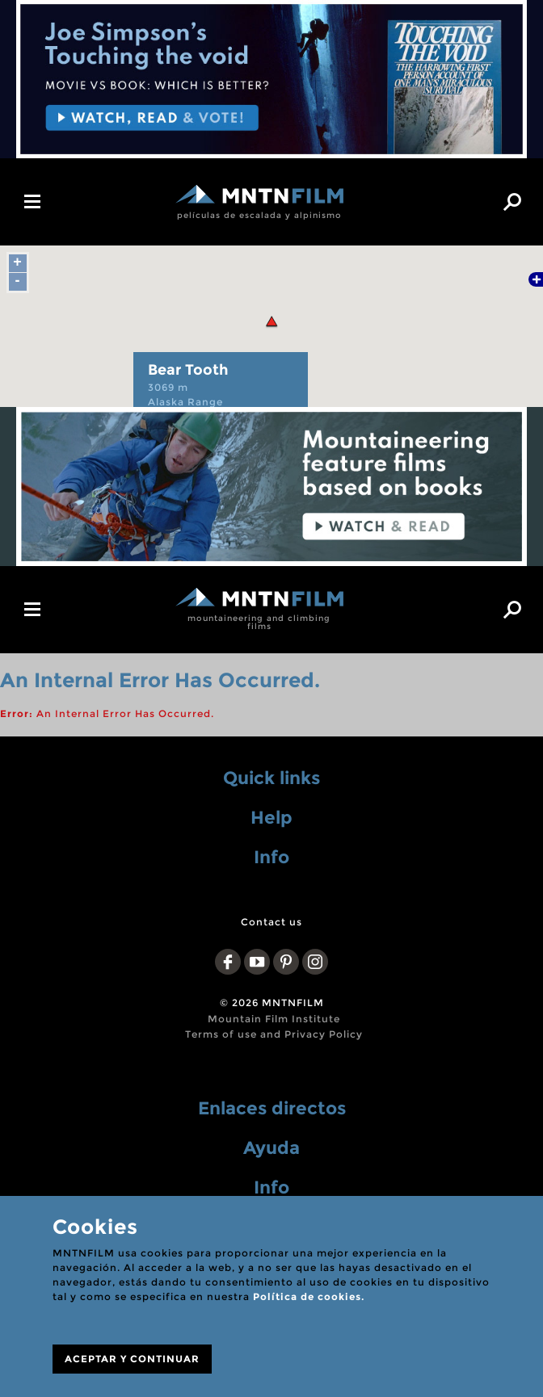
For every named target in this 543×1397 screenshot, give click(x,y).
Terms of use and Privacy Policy (274, 1034)
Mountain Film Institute (274, 1019)
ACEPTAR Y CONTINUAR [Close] (132, 1359)
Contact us (271, 922)
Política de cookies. (308, 1296)
